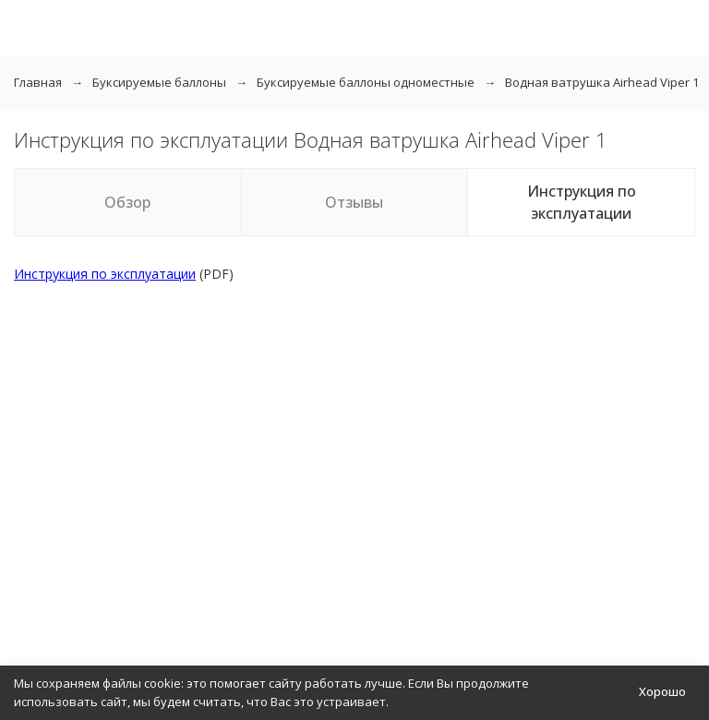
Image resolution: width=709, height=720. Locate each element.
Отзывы (354, 202)
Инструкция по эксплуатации (581, 202)
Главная (38, 82)
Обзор (127, 202)
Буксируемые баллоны (159, 82)
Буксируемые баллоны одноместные (366, 82)
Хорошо (662, 691)
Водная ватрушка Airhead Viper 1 (602, 82)
